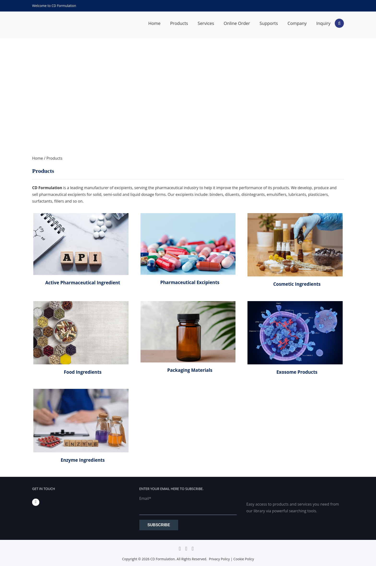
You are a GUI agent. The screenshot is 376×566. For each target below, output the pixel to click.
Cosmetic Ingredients (296, 284)
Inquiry (323, 23)
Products (179, 23)
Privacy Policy (219, 559)
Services (206, 23)
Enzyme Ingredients (83, 460)
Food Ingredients (82, 372)
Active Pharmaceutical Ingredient (82, 283)
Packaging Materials (189, 370)
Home (154, 23)
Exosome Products (296, 372)
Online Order (237, 23)
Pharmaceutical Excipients (189, 282)
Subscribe (158, 525)
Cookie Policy (243, 559)
